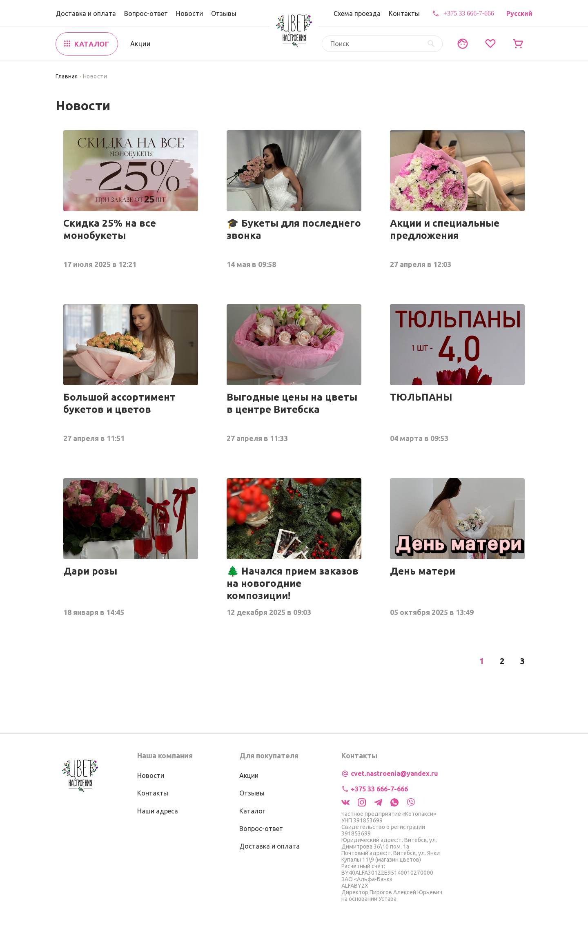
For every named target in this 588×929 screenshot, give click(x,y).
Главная (67, 76)
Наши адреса (157, 811)
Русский (519, 13)
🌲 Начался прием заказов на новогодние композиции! (293, 583)
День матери (422, 571)
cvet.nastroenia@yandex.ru (394, 773)
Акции (140, 43)
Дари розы (90, 571)
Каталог (252, 811)
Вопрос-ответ (146, 13)
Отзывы (223, 13)
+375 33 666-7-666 (468, 13)
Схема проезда (357, 13)
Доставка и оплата (86, 13)
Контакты (404, 13)
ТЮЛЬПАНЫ (421, 397)
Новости (189, 13)
